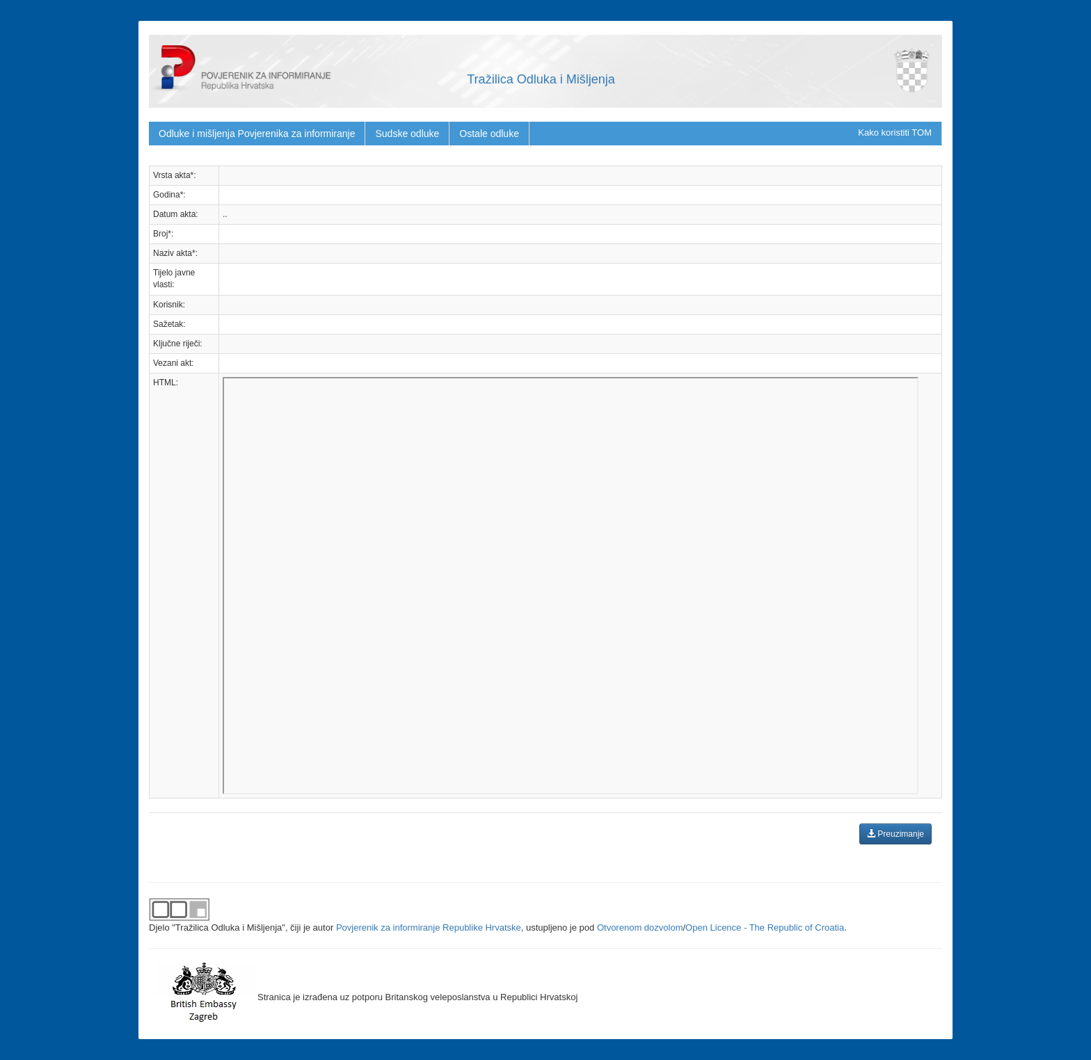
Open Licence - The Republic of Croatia (764, 927)
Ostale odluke (489, 133)
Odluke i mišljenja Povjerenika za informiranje (257, 133)
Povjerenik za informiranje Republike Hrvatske (428, 927)
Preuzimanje (895, 834)
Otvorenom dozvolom (640, 927)
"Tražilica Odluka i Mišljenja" (228, 927)
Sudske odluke (407, 133)
